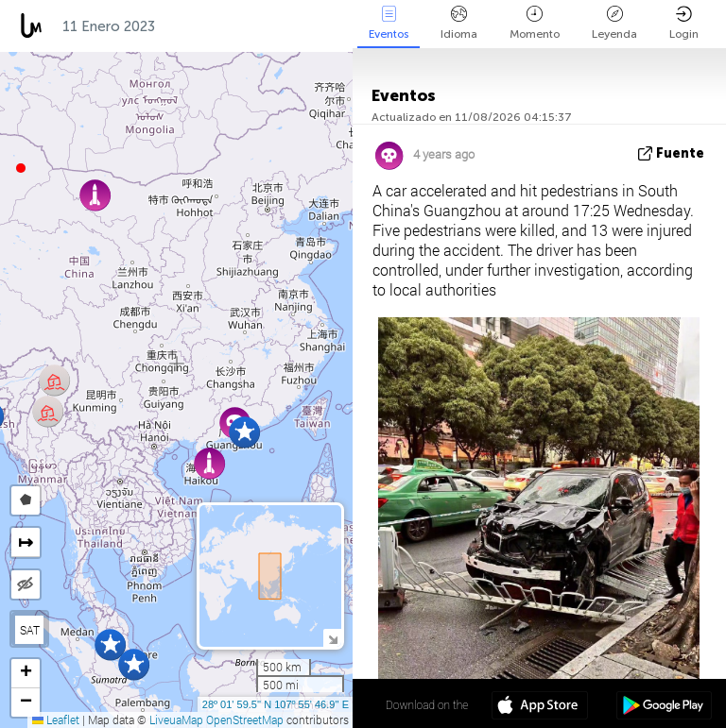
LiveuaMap (176, 719)
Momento (535, 23)
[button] (21, 168)
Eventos (388, 23)
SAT (30, 629)
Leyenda (614, 23)
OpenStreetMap (245, 719)
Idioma (459, 23)
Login (684, 23)
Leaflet (55, 719)
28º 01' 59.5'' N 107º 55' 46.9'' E (275, 704)
